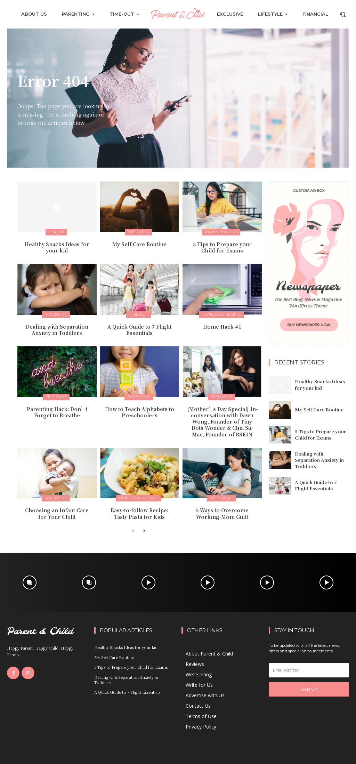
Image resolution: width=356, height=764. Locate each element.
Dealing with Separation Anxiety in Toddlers (57, 329)
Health (56, 232)
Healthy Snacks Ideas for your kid (57, 247)
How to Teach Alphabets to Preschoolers (139, 412)
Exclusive (221, 396)
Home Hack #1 (222, 326)
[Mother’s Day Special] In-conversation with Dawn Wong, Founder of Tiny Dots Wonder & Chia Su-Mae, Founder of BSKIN (222, 421)
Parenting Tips (221, 232)
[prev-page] (133, 531)
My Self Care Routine (139, 244)
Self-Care (56, 396)
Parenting (55, 314)
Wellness (138, 232)
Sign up (309, 689)
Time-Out (138, 314)
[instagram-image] (29, 582)
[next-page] (144, 531)
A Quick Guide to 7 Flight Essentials (139, 329)
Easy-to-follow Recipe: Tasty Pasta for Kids (139, 513)
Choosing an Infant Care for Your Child (57, 513)
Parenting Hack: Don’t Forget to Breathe (57, 412)
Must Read (221, 498)
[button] (343, 14)
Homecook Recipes (221, 314)
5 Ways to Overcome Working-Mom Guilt (222, 513)
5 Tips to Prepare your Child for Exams (222, 247)
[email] (309, 670)
